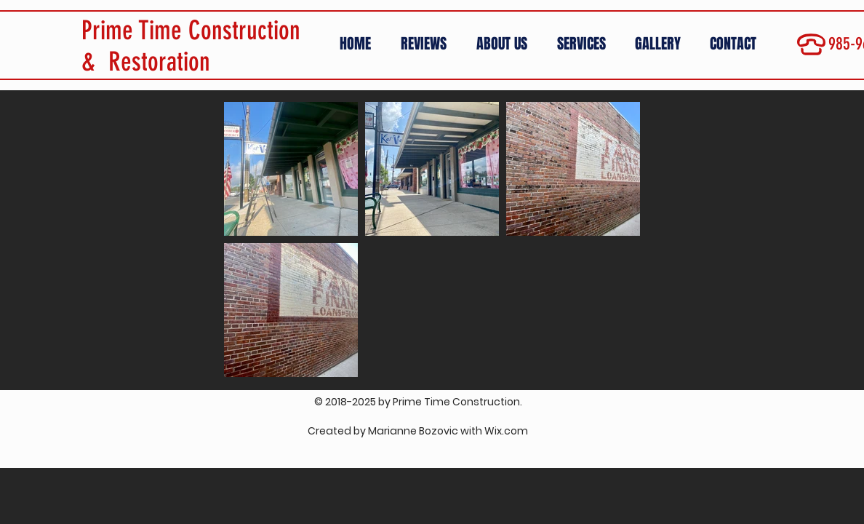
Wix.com (506, 431)
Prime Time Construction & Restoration (190, 46)
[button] (661, 44)
